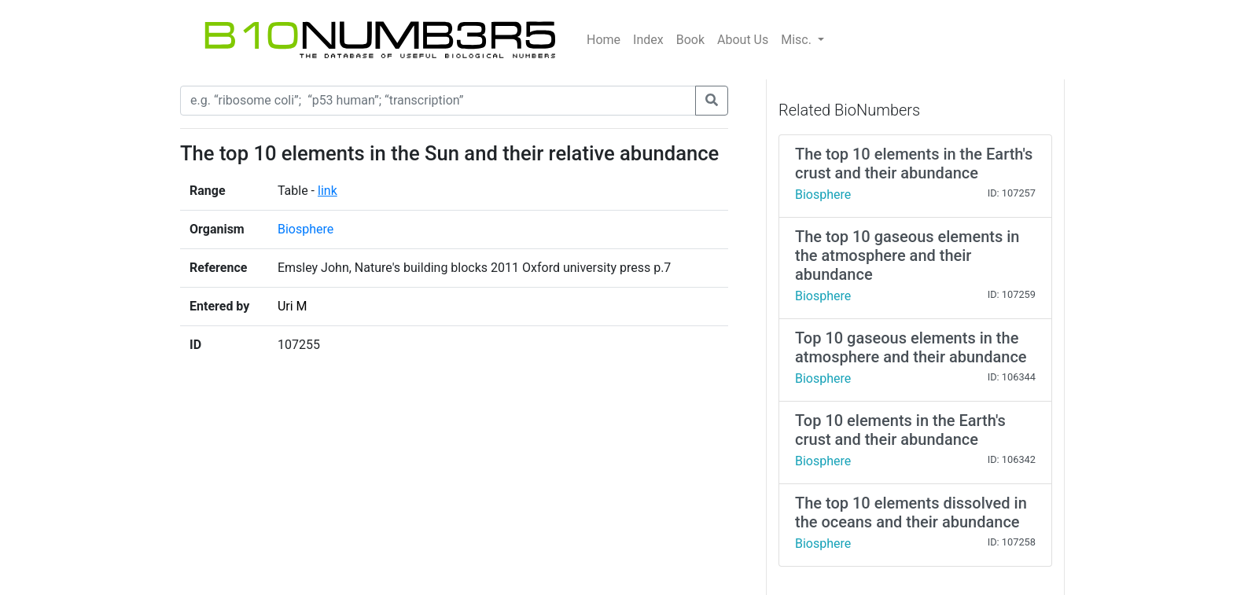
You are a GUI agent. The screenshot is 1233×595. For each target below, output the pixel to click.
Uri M (292, 306)
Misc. (798, 39)
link (327, 190)
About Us (742, 39)
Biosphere (305, 229)
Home (603, 39)
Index (648, 39)
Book (690, 39)
